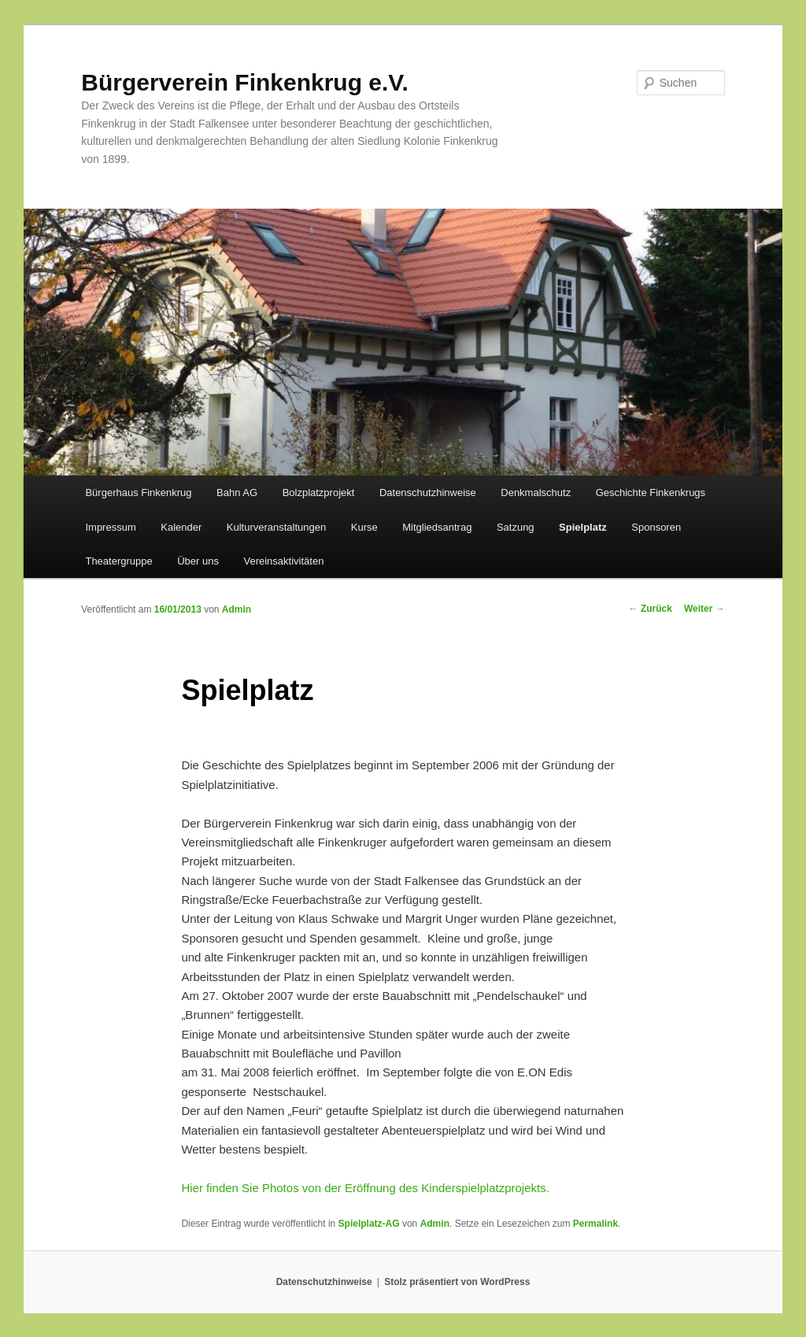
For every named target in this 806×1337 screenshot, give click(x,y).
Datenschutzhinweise (427, 492)
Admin (236, 609)
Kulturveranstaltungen (276, 527)
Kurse (364, 527)
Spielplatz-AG (369, 1223)
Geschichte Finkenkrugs (650, 492)
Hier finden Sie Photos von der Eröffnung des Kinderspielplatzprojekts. (365, 1187)
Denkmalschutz (536, 492)
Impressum (110, 527)
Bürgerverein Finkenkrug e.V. (245, 82)
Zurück (650, 608)
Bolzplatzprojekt (319, 492)
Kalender (181, 527)
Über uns (198, 561)
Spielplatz (583, 527)
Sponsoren (656, 527)
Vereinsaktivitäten (283, 561)
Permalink (595, 1223)
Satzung (515, 527)
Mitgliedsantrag (436, 527)
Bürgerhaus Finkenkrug (138, 492)
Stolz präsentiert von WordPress (457, 1281)
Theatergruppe (118, 561)
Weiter (704, 608)
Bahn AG (236, 492)
